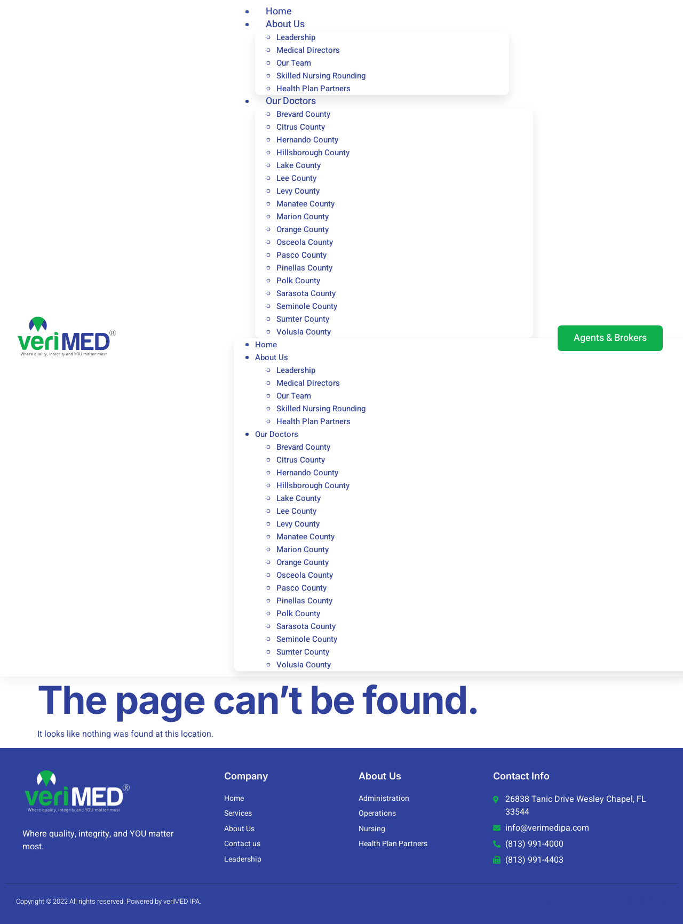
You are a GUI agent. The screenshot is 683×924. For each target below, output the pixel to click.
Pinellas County (304, 268)
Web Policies (644, 901)
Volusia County (303, 332)
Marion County (302, 216)
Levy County (298, 191)
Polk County (298, 280)
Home (266, 345)
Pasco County (301, 255)
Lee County (296, 178)
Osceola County (304, 242)
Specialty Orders (572, 901)
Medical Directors (308, 50)
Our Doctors (291, 101)
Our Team (293, 63)
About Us (285, 24)
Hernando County (307, 140)
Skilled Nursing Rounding (321, 76)
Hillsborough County (313, 152)
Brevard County (303, 114)
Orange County (302, 229)
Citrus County (300, 127)
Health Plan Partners (313, 421)
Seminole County (306, 306)
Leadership (295, 37)
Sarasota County (306, 293)
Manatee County (305, 204)
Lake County (298, 165)
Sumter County (302, 319)
